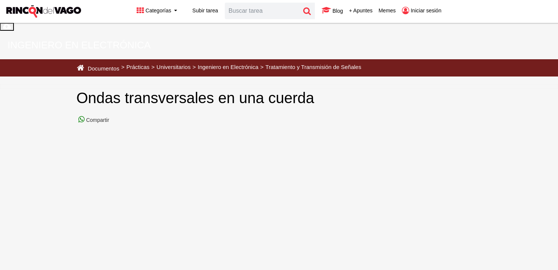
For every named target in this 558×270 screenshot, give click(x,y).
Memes (387, 11)
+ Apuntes (361, 11)
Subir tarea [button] (200, 11)
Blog (332, 10)
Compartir (97, 120)
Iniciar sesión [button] (422, 11)
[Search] (262, 11)
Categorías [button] (155, 11)
